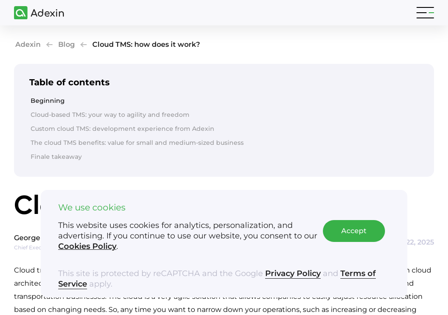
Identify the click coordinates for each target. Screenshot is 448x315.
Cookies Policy (87, 246)
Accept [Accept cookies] (354, 231)
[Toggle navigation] (425, 12)
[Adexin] (35, 13)
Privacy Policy (293, 273)
